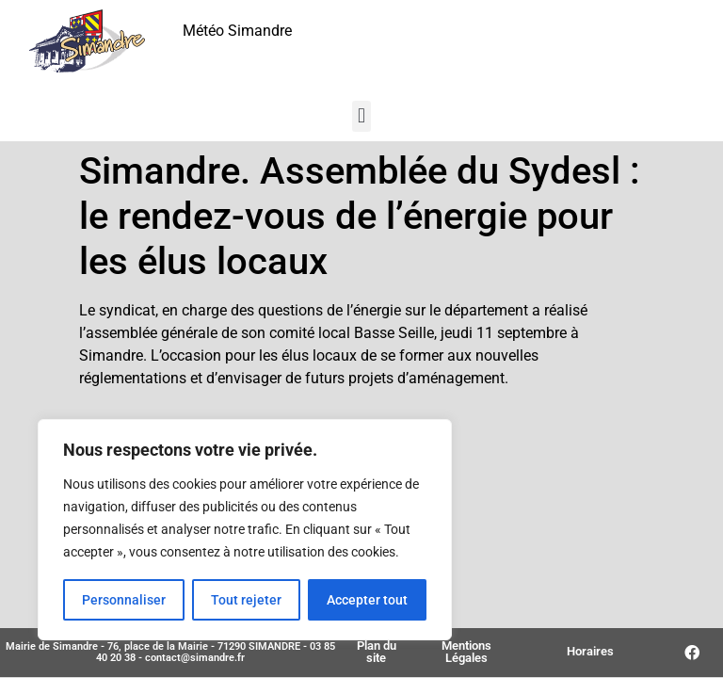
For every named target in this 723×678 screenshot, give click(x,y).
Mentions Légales (466, 651)
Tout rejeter (246, 599)
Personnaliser (124, 599)
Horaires (590, 651)
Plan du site (376, 651)
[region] (245, 530)
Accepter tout (367, 599)
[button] (361, 116)
